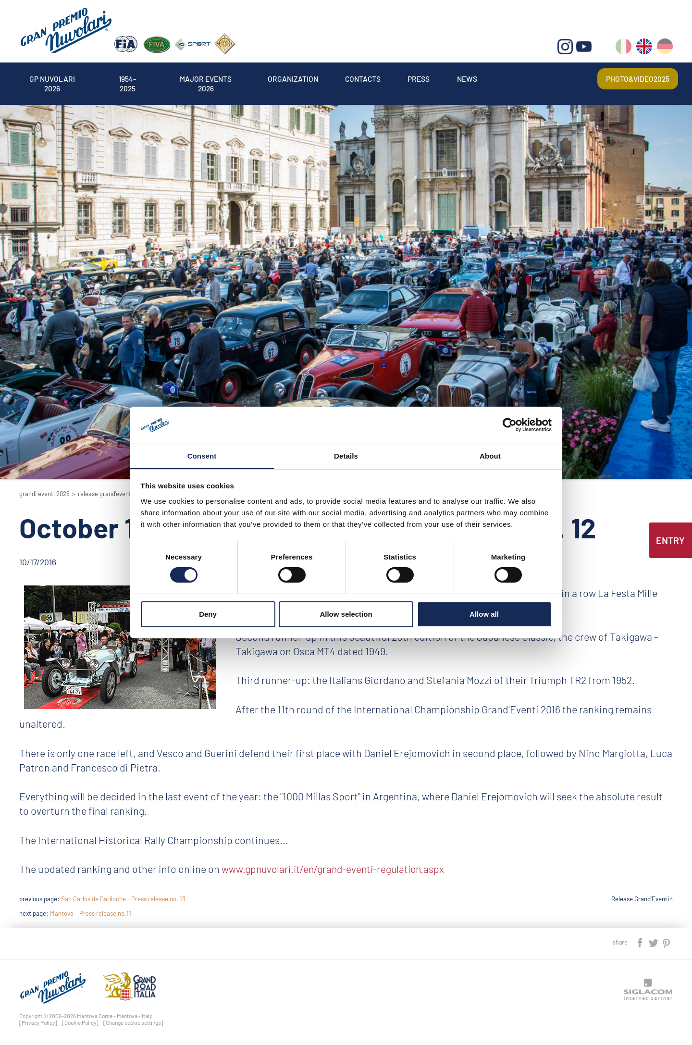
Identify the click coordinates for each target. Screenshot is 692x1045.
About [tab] (490, 455)
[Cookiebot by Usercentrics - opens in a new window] (510, 425)
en (644, 48)
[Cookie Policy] (80, 1022)
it (623, 48)
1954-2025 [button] (130, 78)
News (478, 78)
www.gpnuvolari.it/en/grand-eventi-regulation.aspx (336, 868)
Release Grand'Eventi (105, 494)
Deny (208, 614)
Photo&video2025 (636, 78)
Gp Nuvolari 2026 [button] (53, 78)
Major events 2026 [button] (211, 78)
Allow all (484, 614)
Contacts (372, 78)
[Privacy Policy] (38, 1022)
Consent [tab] (202, 455)
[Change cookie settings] (133, 1022)
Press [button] (430, 78)
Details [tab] (346, 455)
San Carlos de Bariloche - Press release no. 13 (123, 899)
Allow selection (346, 614)
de (665, 48)
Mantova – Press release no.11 (90, 913)
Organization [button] (300, 78)
